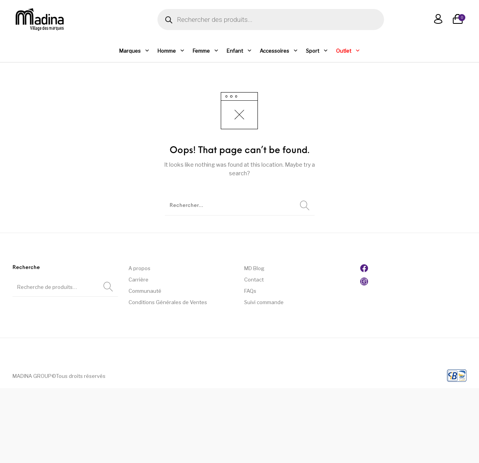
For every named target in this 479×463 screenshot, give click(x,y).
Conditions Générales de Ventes (168, 302)
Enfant (239, 51)
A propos (139, 268)
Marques (134, 51)
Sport (317, 51)
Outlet (348, 51)
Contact (254, 279)
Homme (171, 51)
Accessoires (279, 51)
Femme (206, 51)
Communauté (145, 291)
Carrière (138, 279)
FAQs (250, 291)
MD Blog (254, 268)
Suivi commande (264, 302)
